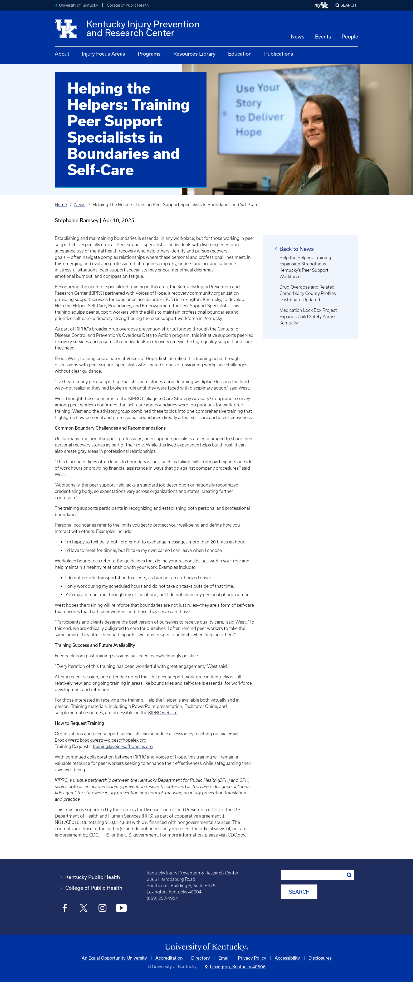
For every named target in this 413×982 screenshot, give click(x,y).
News (297, 36)
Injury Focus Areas (103, 54)
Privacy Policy (252, 957)
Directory (200, 957)
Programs (149, 54)
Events (323, 36)
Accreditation (169, 957)
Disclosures (320, 957)
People (350, 36)
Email (223, 957)
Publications (278, 54)
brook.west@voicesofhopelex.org (113, 740)
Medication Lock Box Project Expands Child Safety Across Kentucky (308, 316)
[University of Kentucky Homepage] (206, 947)
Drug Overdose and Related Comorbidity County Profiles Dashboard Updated (307, 293)
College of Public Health (128, 5)
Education (240, 54)
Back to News (296, 249)
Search (348, 5)
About (62, 54)
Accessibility (287, 957)
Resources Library (194, 54)
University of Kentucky (78, 5)
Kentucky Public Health (92, 877)
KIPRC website (163, 712)
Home (61, 204)
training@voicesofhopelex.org (123, 746)
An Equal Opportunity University (114, 957)
